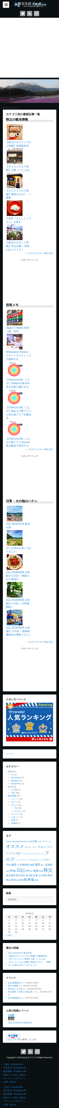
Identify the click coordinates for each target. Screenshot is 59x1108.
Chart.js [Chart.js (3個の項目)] (9, 841)
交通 (13, 820)
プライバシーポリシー (14, 1078)
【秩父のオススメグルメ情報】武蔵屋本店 (27, 956)
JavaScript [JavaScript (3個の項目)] (16, 841)
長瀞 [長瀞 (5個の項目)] (21, 880)
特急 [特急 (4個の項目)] (41, 871)
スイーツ (15, 814)
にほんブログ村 (13, 1039)
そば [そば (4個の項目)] (39, 841)
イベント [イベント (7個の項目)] (46, 841)
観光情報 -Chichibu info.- (15, 1071)
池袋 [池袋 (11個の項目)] (36, 870)
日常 (13, 793)
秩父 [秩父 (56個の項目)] (48, 870)
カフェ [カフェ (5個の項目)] (28, 847)
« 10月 (9, 935)
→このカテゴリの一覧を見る (39, 253)
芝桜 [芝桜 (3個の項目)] (40, 875)
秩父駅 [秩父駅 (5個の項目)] (29, 875)
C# (12, 774)
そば (16, 808)
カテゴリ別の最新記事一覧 (23, 114)
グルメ (14, 805)
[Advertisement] (29, 48)
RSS (29, 13)
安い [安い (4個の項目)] (43, 865)
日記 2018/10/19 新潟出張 (20, 953)
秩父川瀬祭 (13, 986)
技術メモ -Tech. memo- (14, 1075)
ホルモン (18, 811)
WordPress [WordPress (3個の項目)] (25, 841)
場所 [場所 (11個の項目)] (37, 864)
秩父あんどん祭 (15, 989)
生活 (10, 787)
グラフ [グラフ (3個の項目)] (34, 847)
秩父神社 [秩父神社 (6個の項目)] (20, 875)
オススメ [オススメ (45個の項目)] (15, 846)
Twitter (22, 13)
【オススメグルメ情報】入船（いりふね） (27, 959)
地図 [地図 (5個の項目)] (32, 865)
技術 (10, 771)
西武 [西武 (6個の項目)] (44, 875)
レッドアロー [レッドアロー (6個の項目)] (44, 860)
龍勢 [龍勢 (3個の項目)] (36, 880)
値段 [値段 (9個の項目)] (14, 864)
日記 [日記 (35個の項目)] (21, 870)
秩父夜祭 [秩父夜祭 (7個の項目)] (10, 875)
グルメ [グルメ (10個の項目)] (42, 846)
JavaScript (16, 777)
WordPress (16, 783)
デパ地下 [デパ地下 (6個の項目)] (17, 853)
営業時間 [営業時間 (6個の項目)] (24, 865)
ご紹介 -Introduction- (13, 1064)
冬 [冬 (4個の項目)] (18, 865)
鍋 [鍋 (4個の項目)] (18, 880)
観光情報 (12, 796)
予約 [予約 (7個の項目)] (8, 864)
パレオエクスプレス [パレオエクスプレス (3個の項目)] (30, 854)
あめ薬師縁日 (14, 983)
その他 (14, 790)
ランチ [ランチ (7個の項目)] (32, 859)
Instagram (36, 13)
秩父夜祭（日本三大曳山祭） (21, 992)
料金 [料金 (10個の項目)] (13, 870)
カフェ (14, 802)
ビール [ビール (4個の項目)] (41, 854)
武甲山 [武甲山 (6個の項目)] (28, 871)
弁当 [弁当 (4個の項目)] (8, 871)
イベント (15, 799)
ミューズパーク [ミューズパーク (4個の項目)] (21, 860)
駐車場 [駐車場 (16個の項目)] (29, 879)
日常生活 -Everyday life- (15, 1067)
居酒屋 (14, 823)
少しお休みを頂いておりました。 (23, 965)
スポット (15, 817)
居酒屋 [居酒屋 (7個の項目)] (48, 864)
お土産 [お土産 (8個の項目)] (33, 841)
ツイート (10, 754)
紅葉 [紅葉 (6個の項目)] (35, 875)
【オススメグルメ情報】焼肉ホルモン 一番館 (29, 962)
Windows (15, 781)
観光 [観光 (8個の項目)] (13, 879)
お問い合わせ (9, 1082)
